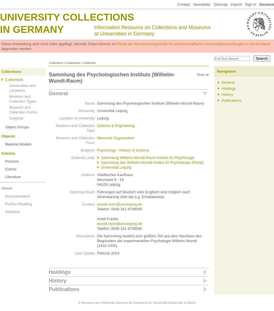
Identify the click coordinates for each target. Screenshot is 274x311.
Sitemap (220, 4)
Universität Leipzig (116, 167)
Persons (12, 161)
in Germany (32, 29)
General (58, 93)
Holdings (60, 272)
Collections (56, 63)
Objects (8, 136)
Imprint (236, 4)
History (58, 281)
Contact (183, 4)
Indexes (8, 153)
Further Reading (18, 204)
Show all (203, 74)
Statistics (12, 212)
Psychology (106, 150)
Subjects (16, 118)
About (6, 188)
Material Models (18, 144)
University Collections (67, 17)
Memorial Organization (115, 138)
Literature (13, 177)
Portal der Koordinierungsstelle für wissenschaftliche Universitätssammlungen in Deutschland (193, 44)
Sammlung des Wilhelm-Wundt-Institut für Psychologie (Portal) (152, 162)
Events (11, 169)
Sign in (250, 4)
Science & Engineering (116, 125)
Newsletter (202, 4)
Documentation (17, 196)
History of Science (134, 150)
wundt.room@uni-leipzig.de (119, 204)
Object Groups (17, 127)
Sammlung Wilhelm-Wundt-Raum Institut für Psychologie (147, 158)
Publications (64, 289)
